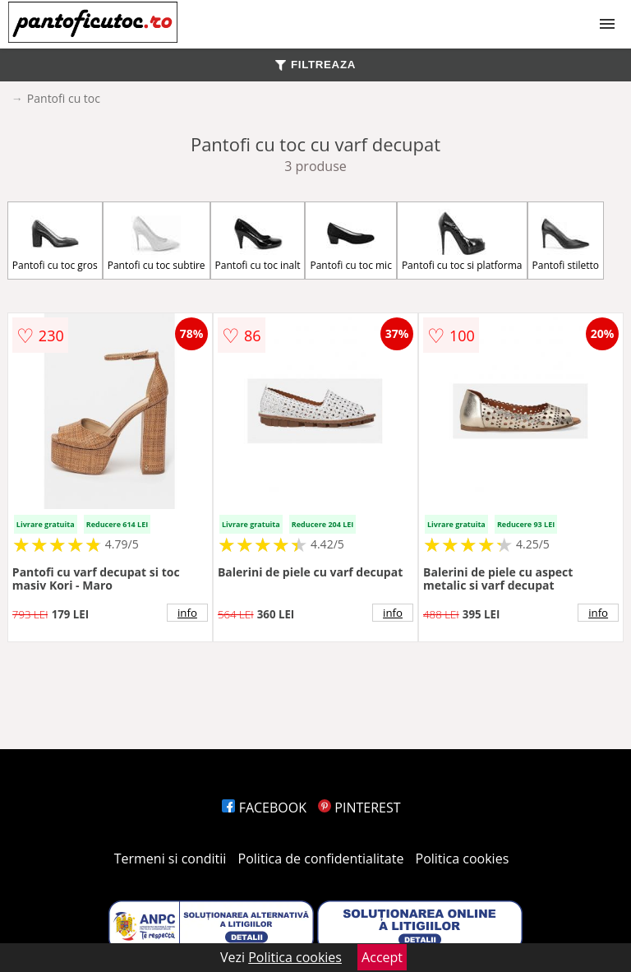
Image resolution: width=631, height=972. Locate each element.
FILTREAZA (315, 64)
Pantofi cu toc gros (55, 240)
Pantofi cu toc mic (350, 240)
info (187, 612)
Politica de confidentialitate (321, 858)
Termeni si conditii (170, 858)
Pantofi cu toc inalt (258, 240)
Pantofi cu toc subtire (156, 240)
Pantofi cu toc (63, 98)
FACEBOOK (264, 807)
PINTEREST (359, 807)
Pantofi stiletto (566, 240)
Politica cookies (462, 858)
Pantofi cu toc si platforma (462, 240)
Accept (382, 957)
